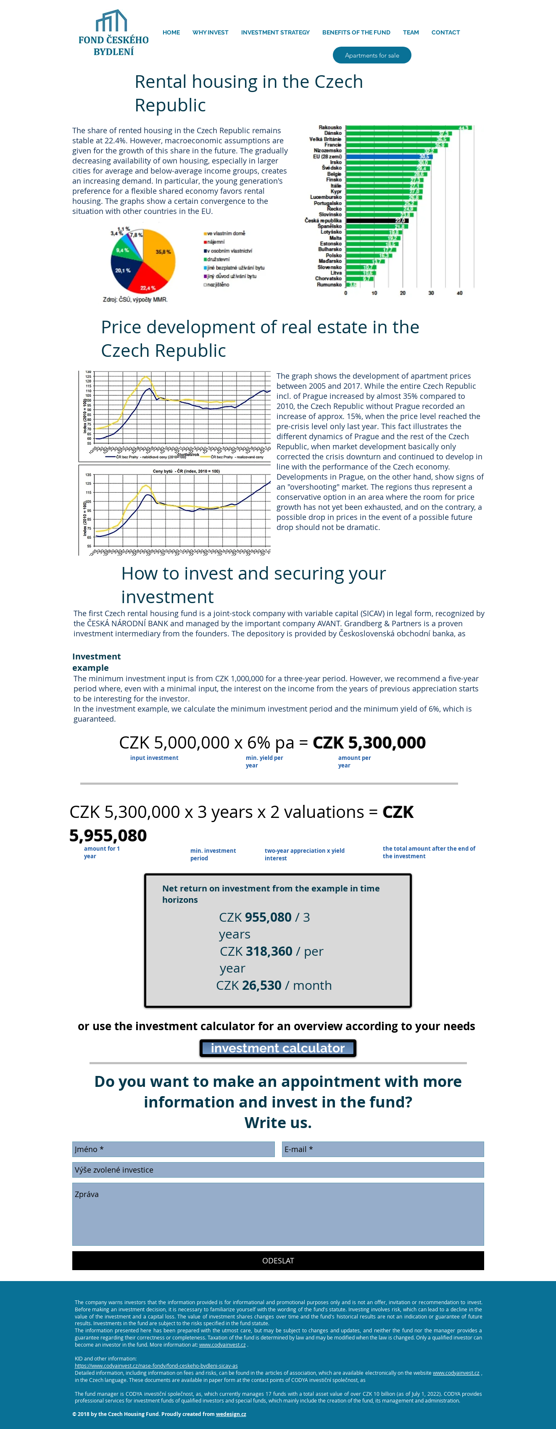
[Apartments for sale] (372, 55)
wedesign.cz (231, 1414)
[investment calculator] (278, 1048)
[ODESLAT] (278, 1260)
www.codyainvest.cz (222, 1344)
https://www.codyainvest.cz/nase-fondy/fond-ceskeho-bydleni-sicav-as (156, 1365)
